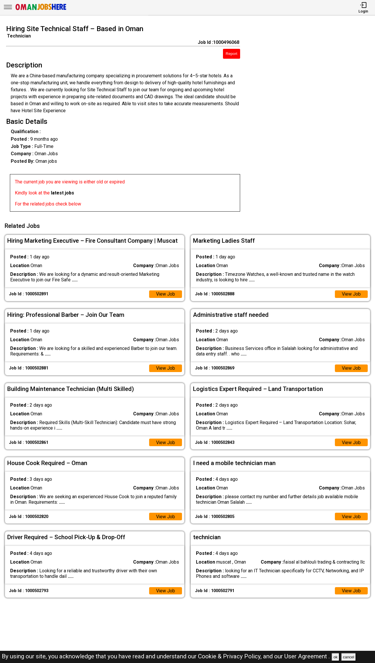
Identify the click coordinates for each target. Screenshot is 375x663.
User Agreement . (307, 656)
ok (335, 657)
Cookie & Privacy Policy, (230, 656)
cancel (348, 657)
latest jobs (62, 193)
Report (231, 53)
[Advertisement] (312, 120)
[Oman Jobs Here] (41, 10)
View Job (165, 293)
